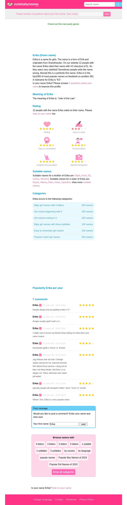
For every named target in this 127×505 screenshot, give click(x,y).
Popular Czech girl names (63, 237)
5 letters (63, 444)
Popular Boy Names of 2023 (73, 457)
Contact (59, 499)
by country (69, 451)
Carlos (36, 179)
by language (84, 451)
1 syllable (86, 444)
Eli (89, 175)
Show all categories (63, 472)
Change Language (42, 499)
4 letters (51, 444)
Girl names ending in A (63, 218)
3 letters (40, 444)
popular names (47, 457)
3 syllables (55, 451)
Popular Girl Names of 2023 (63, 464)
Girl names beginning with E (63, 211)
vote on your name (42, 113)
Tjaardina (66, 182)
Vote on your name (61, 488)
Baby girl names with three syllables (63, 224)
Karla (57, 182)
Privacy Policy (87, 499)
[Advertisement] (16, 61)
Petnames (71, 499)
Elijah (77, 175)
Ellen (50, 182)
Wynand (45, 179)
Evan (84, 175)
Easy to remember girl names (63, 230)
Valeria (43, 182)
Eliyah (36, 182)
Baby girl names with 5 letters (63, 205)
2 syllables (41, 451)
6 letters (74, 444)
